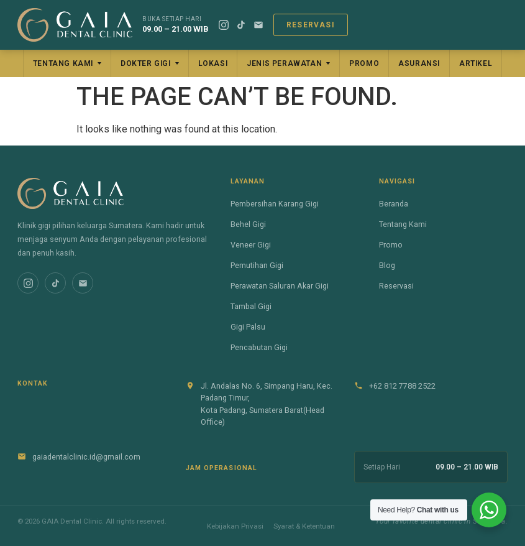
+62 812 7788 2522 (402, 386)
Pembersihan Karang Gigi (275, 203)
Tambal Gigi (251, 306)
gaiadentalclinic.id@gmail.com (86, 456)
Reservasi (310, 25)
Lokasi (213, 63)
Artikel (475, 63)
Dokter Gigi (146, 63)
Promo (364, 63)
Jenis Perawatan (284, 63)
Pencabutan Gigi (259, 347)
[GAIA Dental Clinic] (74, 25)
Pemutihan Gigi (257, 265)
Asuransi (419, 63)
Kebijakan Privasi (235, 526)
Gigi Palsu (248, 326)
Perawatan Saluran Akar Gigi (280, 285)
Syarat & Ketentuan (304, 526)
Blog (387, 265)
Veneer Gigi (251, 244)
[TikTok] (241, 25)
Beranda (393, 203)
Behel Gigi (248, 224)
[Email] (258, 25)
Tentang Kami (63, 63)
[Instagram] (224, 25)
